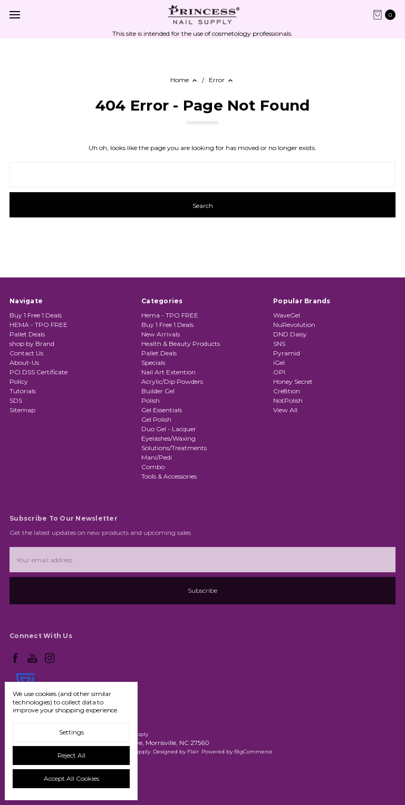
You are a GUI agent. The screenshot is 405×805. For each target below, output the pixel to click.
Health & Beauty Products (180, 343)
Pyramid (286, 353)
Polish (150, 400)
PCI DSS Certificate (38, 372)
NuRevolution (294, 325)
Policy (18, 381)
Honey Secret (293, 381)
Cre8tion (286, 391)
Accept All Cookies (71, 778)
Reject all (71, 755)
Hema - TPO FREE (169, 315)
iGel (279, 362)
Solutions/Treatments (174, 448)
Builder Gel (158, 391)
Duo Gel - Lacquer (168, 429)
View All (285, 410)
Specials (153, 362)
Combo (153, 467)
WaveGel (286, 315)
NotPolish (288, 400)
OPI (279, 372)
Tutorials (22, 391)
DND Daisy (290, 334)
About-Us (24, 362)
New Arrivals (160, 334)
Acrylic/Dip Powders (172, 381)
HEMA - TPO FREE (38, 325)
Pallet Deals (27, 334)
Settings (71, 732)
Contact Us (26, 353)
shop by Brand (31, 343)
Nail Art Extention (168, 372)
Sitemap (22, 410)
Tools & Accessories (169, 476)
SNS (279, 343)
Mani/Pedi (156, 457)
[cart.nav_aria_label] (387, 14)
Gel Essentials (161, 410)
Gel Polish (156, 419)
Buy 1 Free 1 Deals (35, 315)
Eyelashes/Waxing (168, 438)
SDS (15, 400)
